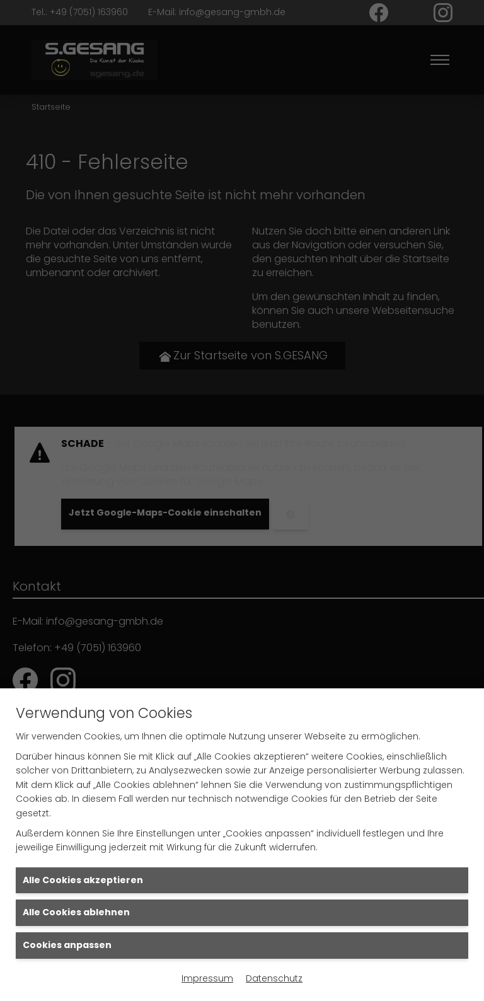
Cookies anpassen (67, 945)
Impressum (207, 978)
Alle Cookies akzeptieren (83, 880)
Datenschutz (274, 978)
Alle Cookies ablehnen (76, 912)
